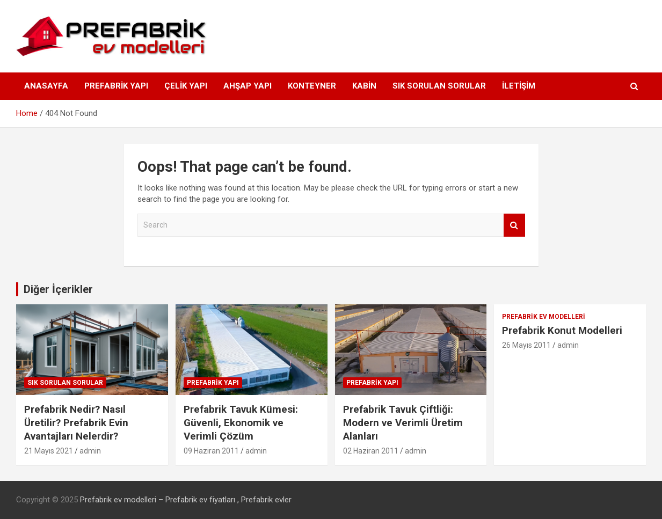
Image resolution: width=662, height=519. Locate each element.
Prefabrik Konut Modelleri (562, 330)
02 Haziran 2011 (370, 451)
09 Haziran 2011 (211, 451)
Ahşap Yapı (247, 86)
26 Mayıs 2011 (526, 345)
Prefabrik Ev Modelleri (543, 316)
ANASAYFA (46, 86)
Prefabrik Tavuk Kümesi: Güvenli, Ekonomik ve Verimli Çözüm (241, 422)
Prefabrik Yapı (116, 86)
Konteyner (312, 86)
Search (514, 225)
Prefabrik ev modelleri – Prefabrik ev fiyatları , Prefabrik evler (186, 500)
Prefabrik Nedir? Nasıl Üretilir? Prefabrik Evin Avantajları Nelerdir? (76, 422)
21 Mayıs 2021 (48, 451)
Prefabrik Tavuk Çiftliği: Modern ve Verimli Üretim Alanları (403, 422)
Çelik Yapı (185, 86)
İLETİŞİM (518, 86)
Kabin (364, 86)
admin (90, 451)
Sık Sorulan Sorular (439, 86)
